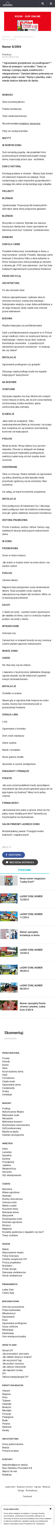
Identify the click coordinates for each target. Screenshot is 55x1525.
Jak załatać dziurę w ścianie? (17, 1357)
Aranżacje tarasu (10, 1212)
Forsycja (6, 1413)
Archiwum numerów (23, 36)
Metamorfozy (9, 1168)
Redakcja (6, 1474)
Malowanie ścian (10, 1115)
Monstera (7, 1189)
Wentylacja (7, 1329)
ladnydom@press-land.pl (15, 1464)
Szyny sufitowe (10, 1326)
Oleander (6, 1404)
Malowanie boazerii (12, 1121)
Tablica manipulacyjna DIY (15, 1376)
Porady (6, 1058)
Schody (6, 1061)
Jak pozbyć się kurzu (13, 1363)
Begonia (6, 1394)
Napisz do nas (9, 1471)
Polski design (9, 1269)
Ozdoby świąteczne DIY (14, 1259)
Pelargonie (7, 1417)
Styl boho (7, 1171)
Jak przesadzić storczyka (15, 1353)
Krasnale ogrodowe (12, 1222)
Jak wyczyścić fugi (12, 1360)
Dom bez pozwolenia (13, 1306)
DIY (4, 1373)
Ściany (5, 1091)
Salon (5, 1148)
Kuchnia (6, 1158)
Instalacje (7, 1094)
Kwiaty (5, 1430)
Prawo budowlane (11, 1310)
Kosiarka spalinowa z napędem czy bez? (23, 1232)
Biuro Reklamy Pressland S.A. (17, 1468)
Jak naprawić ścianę (12, 1370)
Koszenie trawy (10, 1208)
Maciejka (6, 1410)
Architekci (7, 1265)
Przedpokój (8, 1162)
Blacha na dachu (10, 1131)
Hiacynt (6, 1390)
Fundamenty (8, 1088)
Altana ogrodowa (10, 1192)
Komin (5, 1065)
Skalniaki (6, 1195)
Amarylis (6, 1407)
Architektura (31, 1490)
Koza (4, 1320)
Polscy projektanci (11, 1262)
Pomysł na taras (10, 1450)
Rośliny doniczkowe (12, 1199)
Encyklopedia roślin (12, 1218)
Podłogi (6, 1108)
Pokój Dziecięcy (10, 1255)
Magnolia (7, 1228)
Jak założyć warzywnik (14, 1366)
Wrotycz (6, 1225)
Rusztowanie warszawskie (16, 1125)
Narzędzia (7, 1118)
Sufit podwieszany (11, 1128)
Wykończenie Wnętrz (13, 1111)
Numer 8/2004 (9, 39)
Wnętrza (46, 1487)
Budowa (6, 36)
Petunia (6, 1423)
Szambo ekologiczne (13, 1135)
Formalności (8, 1078)
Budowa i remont (25, 1487)
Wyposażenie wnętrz (13, 1252)
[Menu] (51, 3)
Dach (4, 1074)
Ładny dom (10, 1487)
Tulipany (6, 1400)
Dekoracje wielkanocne (14, 1272)
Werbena (6, 1427)
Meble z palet (9, 1205)
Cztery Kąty (8, 1292)
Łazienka (6, 1152)
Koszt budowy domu (12, 1071)
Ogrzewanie (8, 1316)
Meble (5, 1249)
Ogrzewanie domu (11, 1084)
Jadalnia (6, 1165)
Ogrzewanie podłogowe (14, 1323)
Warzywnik (7, 1215)
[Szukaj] (43, 3)
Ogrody (37, 1487)
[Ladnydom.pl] (7, 3)
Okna (4, 1068)
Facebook (27, 1496)
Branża (5, 1447)
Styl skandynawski (11, 1175)
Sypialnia (6, 1155)
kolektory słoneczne (30, 123)
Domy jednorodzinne (12, 1444)
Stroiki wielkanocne (12, 1275)
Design (21, 1490)
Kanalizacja (8, 1333)
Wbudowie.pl (8, 1313)
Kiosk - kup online (27, 23)
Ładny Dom (8, 1289)
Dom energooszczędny (14, 1336)
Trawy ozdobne (10, 1235)
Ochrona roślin (9, 1202)
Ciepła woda (8, 1081)
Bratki (5, 1420)
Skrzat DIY (7, 1350)
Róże (4, 1397)
